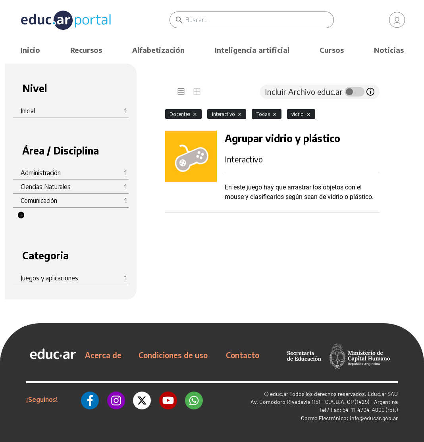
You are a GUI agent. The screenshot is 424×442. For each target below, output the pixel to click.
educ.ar (279, 393)
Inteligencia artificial (252, 49)
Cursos (332, 49)
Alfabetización (158, 49)
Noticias (389, 49)
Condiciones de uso (173, 355)
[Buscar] (259, 20)
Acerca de (103, 355)
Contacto (242, 355)
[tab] (181, 92)
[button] (21, 215)
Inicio (30, 49)
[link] (397, 20)
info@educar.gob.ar (374, 418)
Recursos (86, 49)
